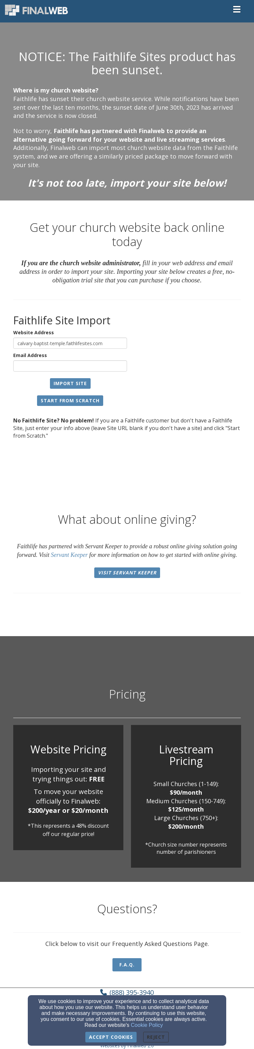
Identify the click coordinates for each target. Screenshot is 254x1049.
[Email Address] (70, 366)
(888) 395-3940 (131, 992)
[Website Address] (70, 343)
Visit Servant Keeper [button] (127, 572)
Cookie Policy (147, 1025)
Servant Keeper (69, 555)
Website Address (33, 332)
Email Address (30, 355)
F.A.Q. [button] (127, 964)
